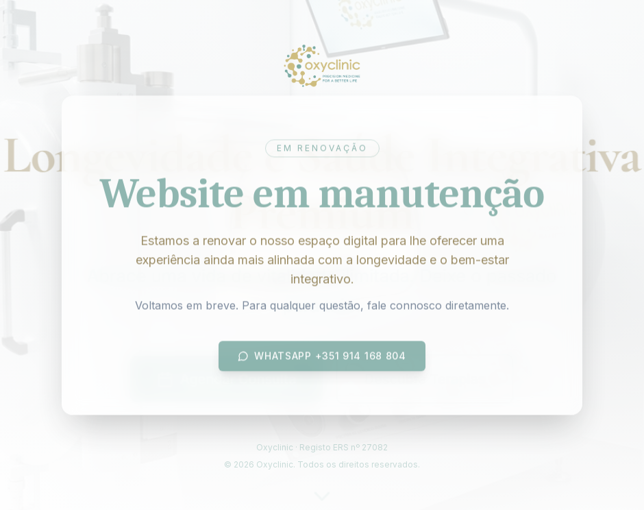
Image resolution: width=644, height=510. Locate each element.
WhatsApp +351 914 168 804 (322, 357)
